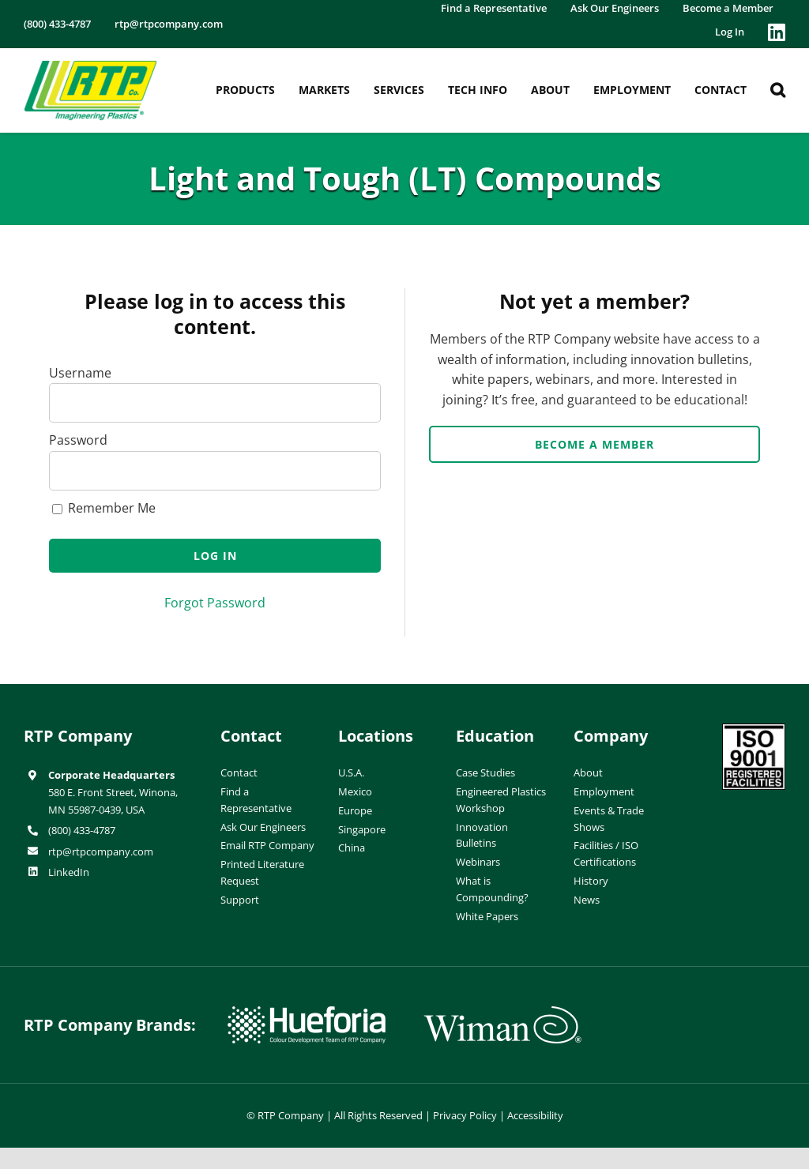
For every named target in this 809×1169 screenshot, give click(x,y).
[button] (777, 90)
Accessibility (535, 1115)
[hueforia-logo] (307, 1012)
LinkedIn (68, 872)
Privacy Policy (465, 1115)
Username (80, 373)
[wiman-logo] (502, 1012)
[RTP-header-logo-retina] (90, 66)
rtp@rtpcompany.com (100, 851)
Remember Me (104, 508)
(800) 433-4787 (81, 830)
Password (78, 440)
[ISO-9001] (753, 730)
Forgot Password (214, 602)
